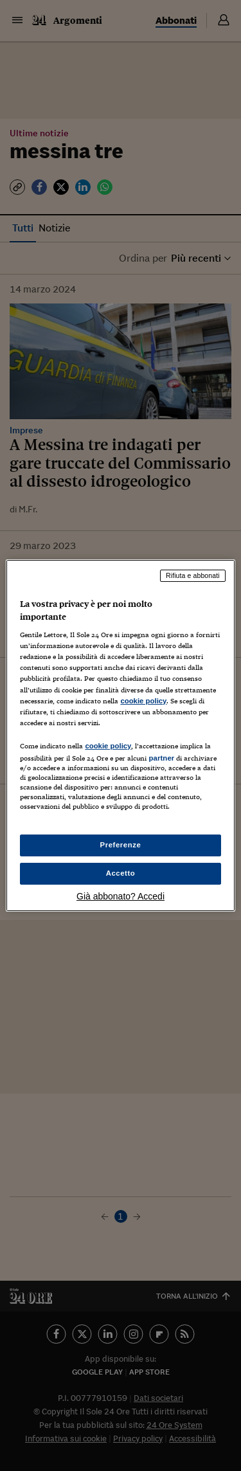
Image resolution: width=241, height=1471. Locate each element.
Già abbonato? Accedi (120, 896)
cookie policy (143, 701)
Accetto (121, 873)
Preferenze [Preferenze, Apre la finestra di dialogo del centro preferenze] (120, 845)
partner (161, 758)
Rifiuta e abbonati (193, 575)
